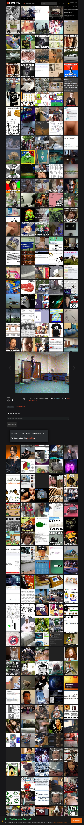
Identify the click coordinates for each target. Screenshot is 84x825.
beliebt (28, 4)
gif (9, 406)
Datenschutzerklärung (60, 822)
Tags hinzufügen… (21, 406)
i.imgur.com (56, 398)
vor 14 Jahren (34, 398)
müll (33, 4)
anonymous (44, 398)
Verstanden (76, 821)
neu (24, 4)
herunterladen (33, 400)
